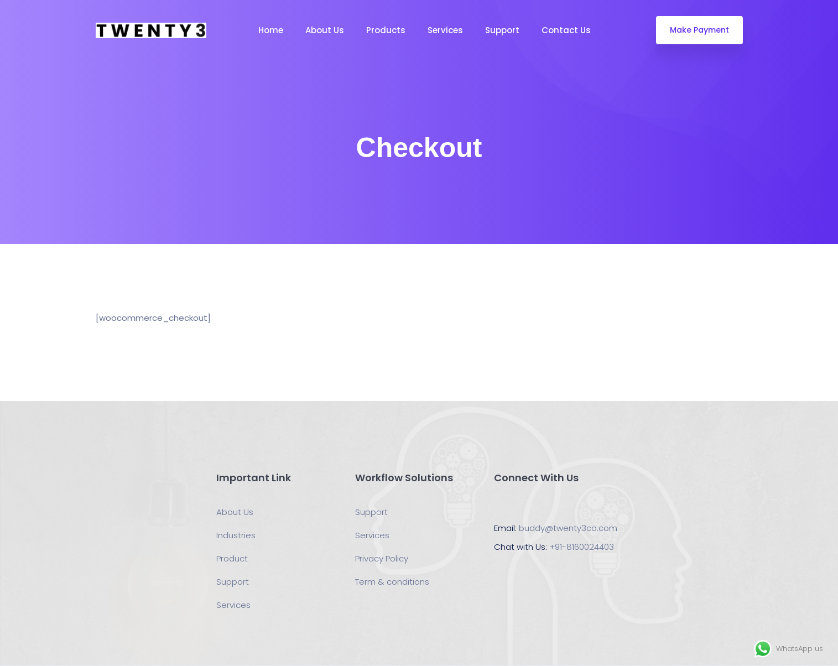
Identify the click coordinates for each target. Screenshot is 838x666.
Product (232, 558)
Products (385, 30)
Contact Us (566, 30)
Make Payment (699, 29)
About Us (324, 30)
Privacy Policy (381, 558)
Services (445, 30)
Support (502, 30)
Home (270, 30)
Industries (236, 535)
